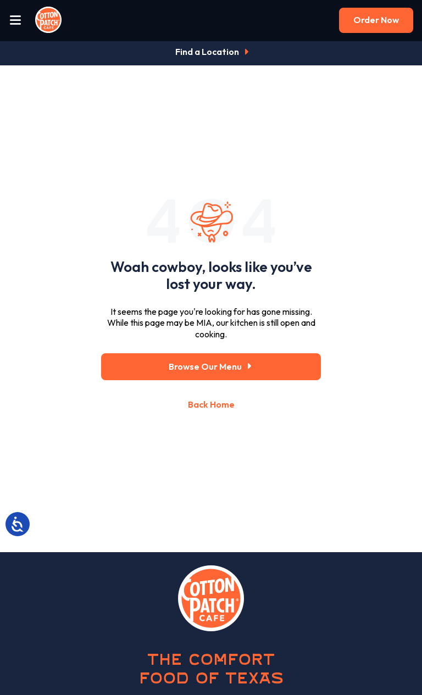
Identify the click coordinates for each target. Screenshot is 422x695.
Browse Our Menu (211, 366)
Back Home (211, 404)
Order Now (376, 19)
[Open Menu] (15, 20)
